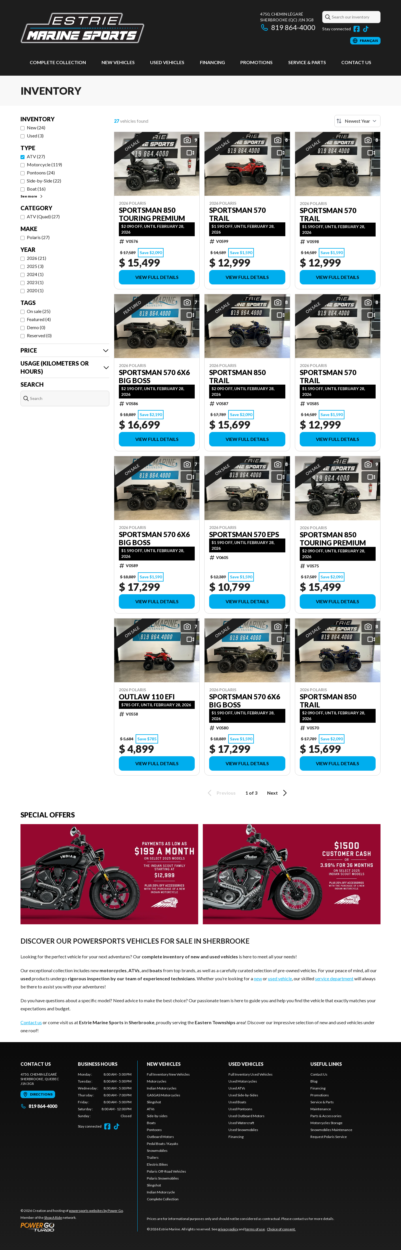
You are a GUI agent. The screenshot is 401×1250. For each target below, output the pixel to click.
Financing (212, 62)
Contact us (31, 1022)
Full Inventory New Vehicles (168, 1074)
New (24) (36, 127)
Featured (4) (39, 319)
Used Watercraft (241, 1123)
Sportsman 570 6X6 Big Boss (154, 376)
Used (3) (35, 135)
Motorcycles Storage (326, 1123)
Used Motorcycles (242, 1081)
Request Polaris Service (328, 1136)
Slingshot (154, 1102)
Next (278, 792)
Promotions (256, 62)
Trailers (153, 1157)
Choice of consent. (281, 1229)
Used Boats (237, 1102)
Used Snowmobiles (243, 1130)
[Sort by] (357, 121)
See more (31, 196)
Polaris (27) (38, 237)
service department (334, 978)
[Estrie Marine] (82, 27)
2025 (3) (35, 266)
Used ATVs (236, 1088)
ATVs (151, 1109)
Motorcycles (156, 1081)
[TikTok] (365, 28)
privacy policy (228, 1229)
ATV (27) (36, 156)
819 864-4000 (287, 27)
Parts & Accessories (326, 1116)
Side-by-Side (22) (44, 180)
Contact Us (356, 62)
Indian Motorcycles (162, 1088)
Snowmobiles (157, 1150)
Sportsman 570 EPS (244, 534)
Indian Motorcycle (161, 1192)
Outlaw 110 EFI (147, 697)
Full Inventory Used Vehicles (250, 1074)
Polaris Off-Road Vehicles (166, 1171)
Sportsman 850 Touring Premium (152, 214)
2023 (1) (35, 282)
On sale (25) (38, 311)
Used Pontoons (240, 1109)
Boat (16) (36, 188)
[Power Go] (72, 1227)
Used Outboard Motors (246, 1116)
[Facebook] (356, 28)
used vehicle (280, 978)
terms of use (255, 1229)
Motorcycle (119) (44, 164)
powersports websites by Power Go (96, 1210)
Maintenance (320, 1109)
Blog (313, 1081)
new (258, 978)
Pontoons (154, 1130)
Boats (151, 1123)
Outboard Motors (160, 1136)
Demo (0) (36, 327)
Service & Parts (307, 62)
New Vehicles (118, 62)
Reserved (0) (39, 335)
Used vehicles (167, 62)
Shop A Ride (53, 1217)
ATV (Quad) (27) (43, 216)
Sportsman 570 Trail (237, 214)
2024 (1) (35, 274)
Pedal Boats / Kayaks (162, 1143)
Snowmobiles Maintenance (331, 1130)
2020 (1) (35, 290)
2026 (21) (36, 258)
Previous (221, 792)
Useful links (326, 1064)
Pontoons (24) (41, 172)
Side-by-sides (157, 1116)
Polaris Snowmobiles (163, 1178)
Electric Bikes (157, 1164)
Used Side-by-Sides (243, 1095)
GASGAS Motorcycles (163, 1095)
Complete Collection (58, 62)
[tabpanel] (105, 1095)
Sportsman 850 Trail (237, 376)
